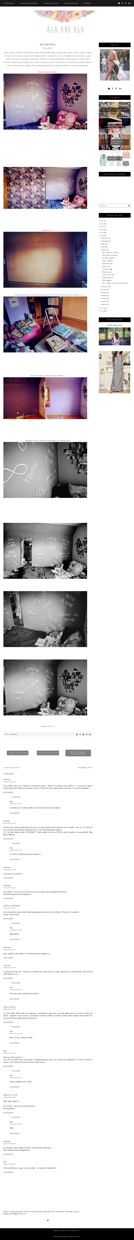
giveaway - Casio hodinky (115, 110)
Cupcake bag (115, 325)
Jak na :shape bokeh (48, 753)
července (105, 287)
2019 (102, 224)
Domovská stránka (29, 3)
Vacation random (108, 258)
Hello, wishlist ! (107, 261)
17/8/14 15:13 (9, 887)
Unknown (7, 867)
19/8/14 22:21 (9, 1053)
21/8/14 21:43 (16, 989)
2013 (102, 308)
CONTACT (87, 3)
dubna (104, 295)
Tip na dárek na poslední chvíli (78, 753)
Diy (8, 734)
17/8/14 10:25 (9, 781)
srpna (104, 250)
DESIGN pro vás (71, 3)
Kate (5, 1051)
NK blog (6, 821)
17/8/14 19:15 (9, 949)
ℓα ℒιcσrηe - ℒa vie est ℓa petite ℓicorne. (19, 1106)
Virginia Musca (9, 1007)
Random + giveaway (114, 126)
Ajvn (5, 1161)
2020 (102, 221)
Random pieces (107, 278)
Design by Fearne (74, 1236)
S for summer (107, 280)
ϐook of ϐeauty (9, 834)
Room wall (106, 266)
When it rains (107, 272)
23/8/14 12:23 (9, 1164)
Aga (11, 801)
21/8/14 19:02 (9, 1097)
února (104, 301)
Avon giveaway (9, 1108)
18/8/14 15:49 (9, 1009)
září (103, 247)
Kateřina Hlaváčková (11, 905)
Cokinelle (7, 1141)
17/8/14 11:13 (9, 823)
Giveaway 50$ (84, 767)
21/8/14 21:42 (16, 930)
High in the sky (12, 767)
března (104, 298)
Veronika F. (7, 947)
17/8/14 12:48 (9, 869)
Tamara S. (7, 779)
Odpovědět (8, 792)
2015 (102, 232)
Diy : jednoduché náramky (114, 142)
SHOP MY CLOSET (51, 3)
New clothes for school (110, 252)
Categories (8, 3)
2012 (102, 311)
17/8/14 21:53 (9, 967)
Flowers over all (107, 275)
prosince (105, 238)
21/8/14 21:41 (16, 803)
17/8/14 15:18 (9, 908)
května (104, 292)
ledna (104, 304)
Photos (14, 734)
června (104, 290)
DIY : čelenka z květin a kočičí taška (115, 283)
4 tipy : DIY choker (17, 753)
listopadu (105, 241)
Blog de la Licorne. (10, 1095)
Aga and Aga (63, 1236)
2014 (102, 235)
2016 (102, 230)
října (104, 244)
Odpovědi (16, 797)
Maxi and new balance (110, 255)
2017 (102, 227)
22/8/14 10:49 (9, 1143)
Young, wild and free (11, 914)
